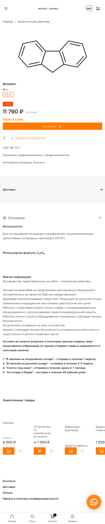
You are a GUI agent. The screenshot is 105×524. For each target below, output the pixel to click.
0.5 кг (8, 94)
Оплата (7, 492)
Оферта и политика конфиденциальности (30, 498)
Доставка (9, 487)
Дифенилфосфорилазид (72, 428)
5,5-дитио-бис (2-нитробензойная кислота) (42, 431)
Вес (5, 89)
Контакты (9, 481)
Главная (8, 21)
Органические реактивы (34, 21)
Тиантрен (8, 422)
